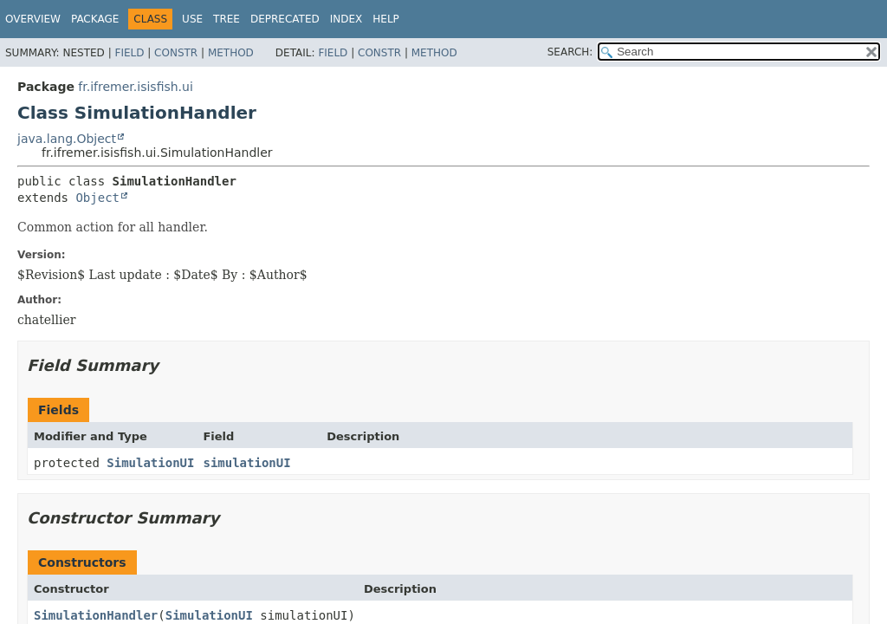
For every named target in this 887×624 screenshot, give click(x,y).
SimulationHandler (96, 615)
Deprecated (285, 19)
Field (129, 53)
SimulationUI (150, 463)
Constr (175, 53)
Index (346, 19)
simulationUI (246, 463)
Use (192, 19)
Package (95, 19)
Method (231, 53)
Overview (33, 19)
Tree (226, 19)
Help (385, 19)
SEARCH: (570, 52)
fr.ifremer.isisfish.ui (135, 87)
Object (97, 198)
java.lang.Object (66, 139)
